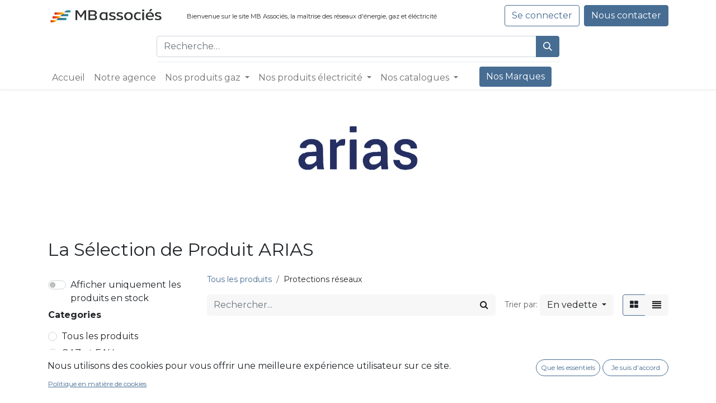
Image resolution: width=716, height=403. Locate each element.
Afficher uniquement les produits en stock (125, 291)
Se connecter (542, 15)
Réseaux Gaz (95, 369)
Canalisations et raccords (125, 386)
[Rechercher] (547, 46)
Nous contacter (626, 15)
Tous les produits (100, 336)
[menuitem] (69, 78)
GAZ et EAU (88, 353)
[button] (577, 305)
